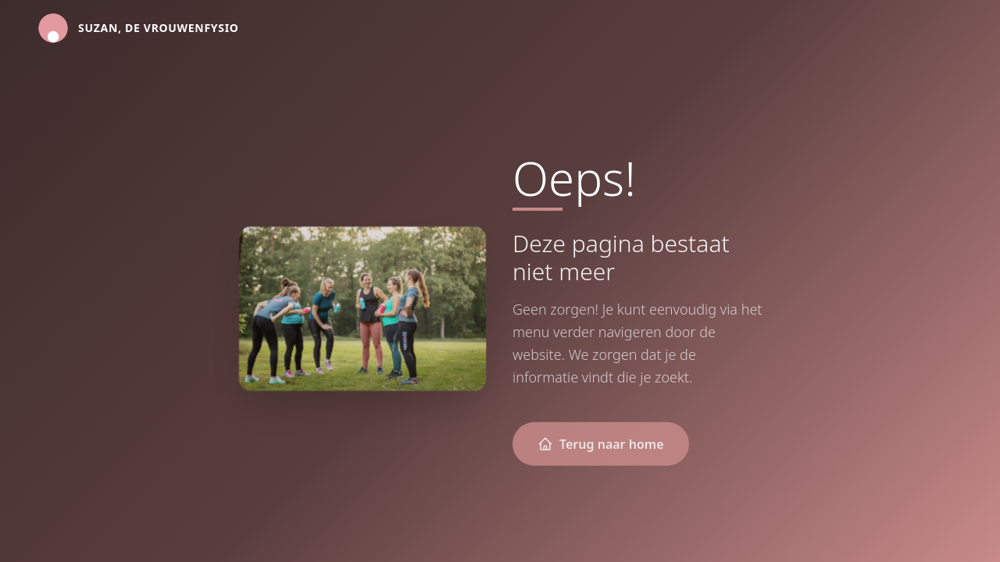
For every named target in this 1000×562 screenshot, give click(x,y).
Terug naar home (601, 445)
